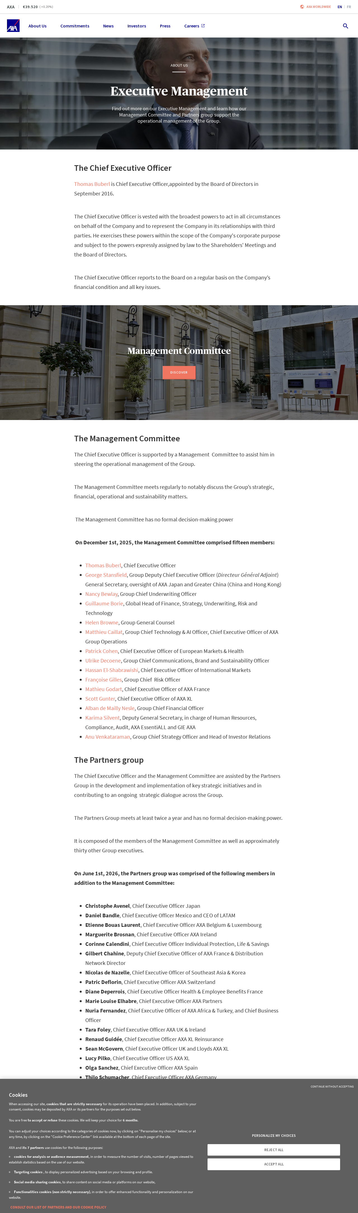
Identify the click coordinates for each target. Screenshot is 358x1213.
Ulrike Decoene (103, 660)
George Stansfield (106, 574)
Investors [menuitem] (137, 26)
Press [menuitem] (165, 26)
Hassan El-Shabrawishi (111, 669)
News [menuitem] (108, 26)
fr (349, 6)
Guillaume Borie (104, 603)
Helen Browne (101, 622)
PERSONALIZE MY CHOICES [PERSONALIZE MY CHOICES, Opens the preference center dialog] (274, 1135)
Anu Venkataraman (107, 736)
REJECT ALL (273, 1149)
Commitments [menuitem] (74, 26)
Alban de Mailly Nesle (110, 708)
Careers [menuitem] (194, 26)
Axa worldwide (319, 6)
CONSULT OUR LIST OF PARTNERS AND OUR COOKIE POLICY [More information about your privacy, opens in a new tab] (58, 1207)
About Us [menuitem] (37, 26)
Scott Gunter (100, 698)
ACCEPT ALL (274, 1164)
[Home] (13, 25)
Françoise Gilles (103, 679)
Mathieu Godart (103, 688)
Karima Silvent (102, 717)
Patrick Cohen (101, 650)
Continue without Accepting (332, 1086)
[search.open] (345, 25)
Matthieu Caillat (104, 631)
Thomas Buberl (92, 183)
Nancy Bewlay (101, 593)
